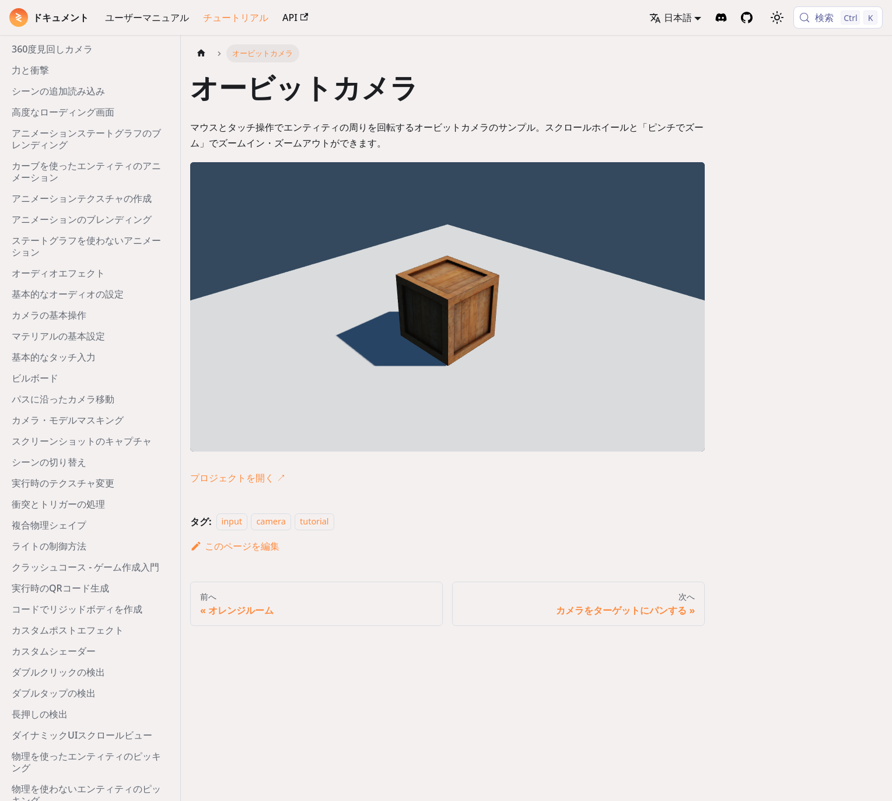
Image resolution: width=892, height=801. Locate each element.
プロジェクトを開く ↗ (238, 477)
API (295, 17)
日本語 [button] (670, 17)
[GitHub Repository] (746, 17)
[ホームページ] (201, 53)
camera (270, 521)
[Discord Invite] (721, 17)
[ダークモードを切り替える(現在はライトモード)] (777, 17)
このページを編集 (234, 546)
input (232, 521)
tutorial (314, 521)
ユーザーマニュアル (147, 17)
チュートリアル (235, 17)
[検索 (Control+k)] (838, 17)
